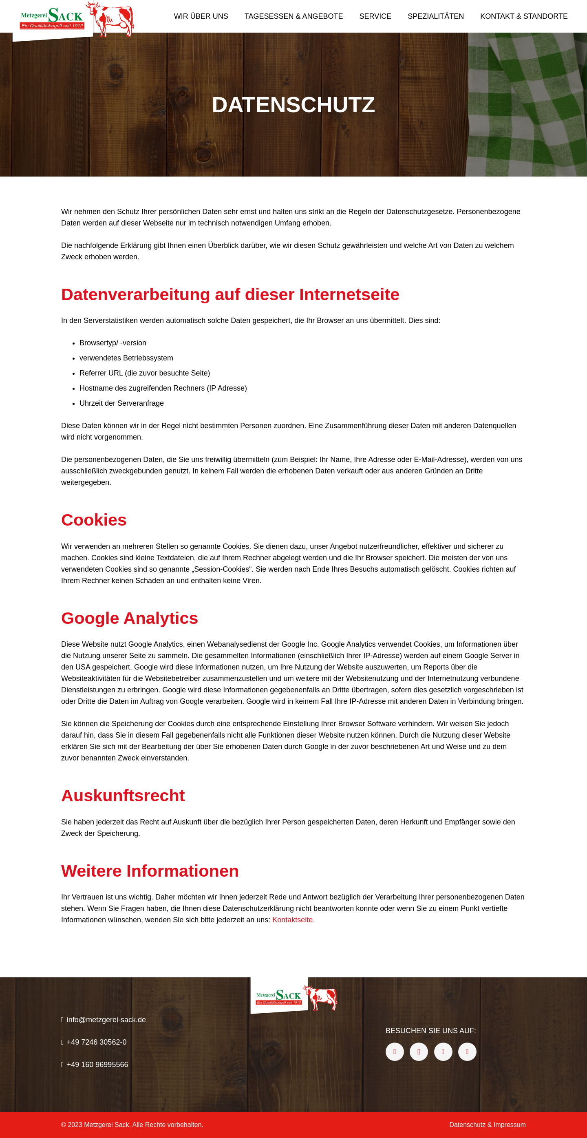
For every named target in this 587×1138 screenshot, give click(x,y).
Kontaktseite (292, 920)
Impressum (510, 1124)
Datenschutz (467, 1124)
